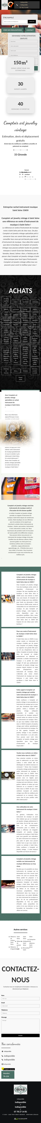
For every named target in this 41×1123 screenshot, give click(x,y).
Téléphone (4, 1010)
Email (3, 1003)
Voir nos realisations (12, 30)
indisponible (24, 2)
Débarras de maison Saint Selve (11, 940)
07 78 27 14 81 (24, 7)
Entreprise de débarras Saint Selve (30, 943)
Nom (2, 995)
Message (4, 1017)
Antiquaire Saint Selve (24, 943)
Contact (30, 30)
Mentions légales (32, 1114)
